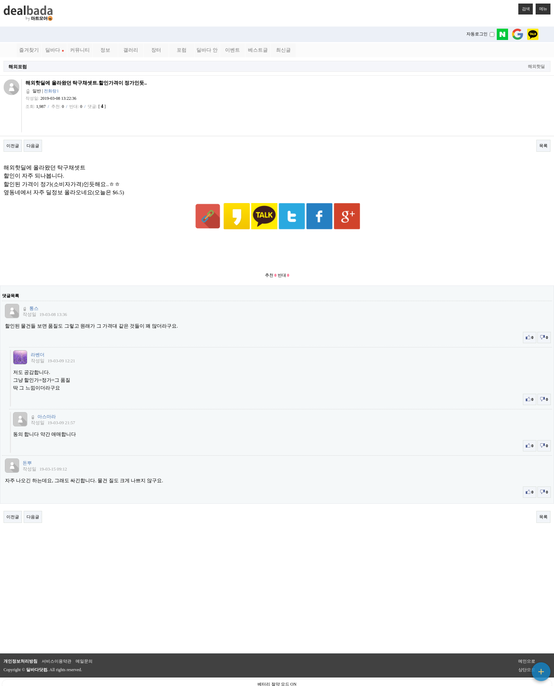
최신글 (283, 50)
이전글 (12, 145)
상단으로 (526, 652)
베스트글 (258, 50)
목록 (543, 145)
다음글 (32, 145)
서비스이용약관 (56, 643)
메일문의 (84, 643)
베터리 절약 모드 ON (277, 666)
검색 (524, 7)
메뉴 (541, 7)
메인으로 (526, 643)
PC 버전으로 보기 (277, 678)
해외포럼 (17, 66)
